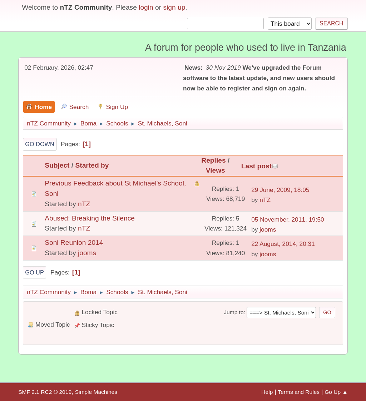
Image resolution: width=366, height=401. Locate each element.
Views (215, 170)
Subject (57, 165)
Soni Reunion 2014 (74, 242)
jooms (267, 229)
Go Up (34, 272)
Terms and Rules (299, 392)
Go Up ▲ (336, 392)
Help (267, 392)
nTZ (84, 204)
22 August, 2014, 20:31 (283, 243)
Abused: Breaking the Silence (90, 218)
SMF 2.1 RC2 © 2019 (44, 392)
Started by (92, 165)
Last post (259, 166)
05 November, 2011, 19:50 (287, 219)
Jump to (233, 312)
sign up (174, 7)
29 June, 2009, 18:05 (280, 189)
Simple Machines (96, 392)
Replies (213, 160)
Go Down (39, 144)
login (146, 7)
